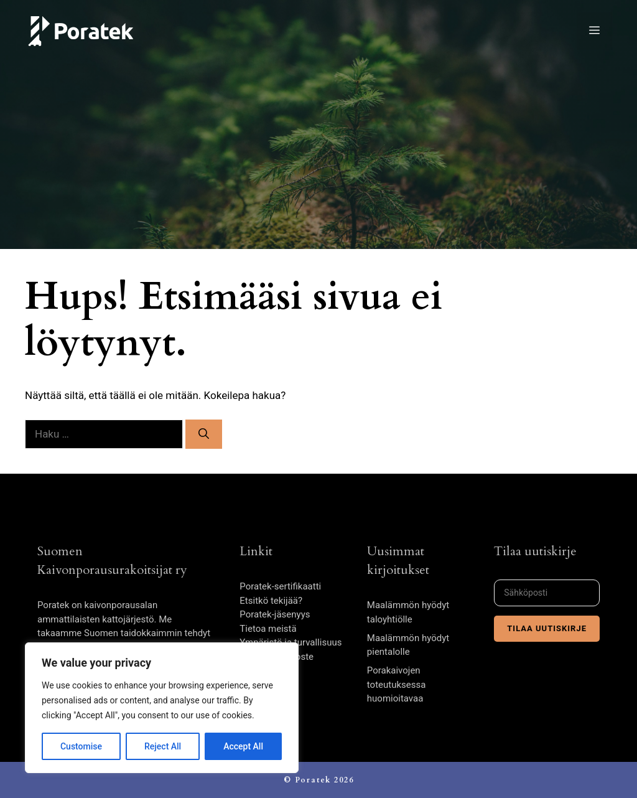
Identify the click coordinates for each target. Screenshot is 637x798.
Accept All (243, 746)
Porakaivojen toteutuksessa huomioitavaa (396, 684)
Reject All (162, 746)
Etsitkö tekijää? (270, 600)
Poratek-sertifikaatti (280, 586)
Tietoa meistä (267, 628)
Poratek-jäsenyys (274, 614)
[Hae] (203, 434)
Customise (81, 746)
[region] (162, 707)
